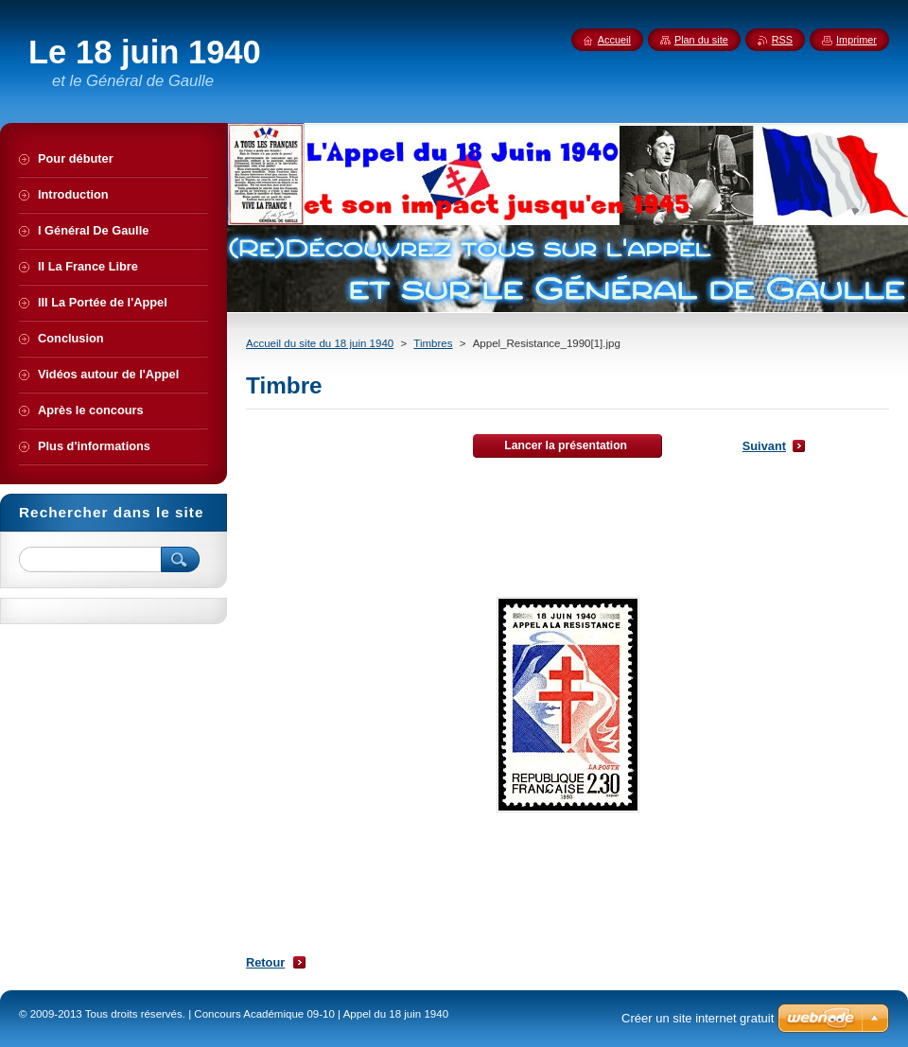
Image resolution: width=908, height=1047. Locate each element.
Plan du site (701, 39)
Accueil (614, 39)
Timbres (432, 343)
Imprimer (856, 39)
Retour (265, 962)
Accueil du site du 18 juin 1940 (319, 343)
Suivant (764, 446)
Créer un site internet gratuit (697, 1018)
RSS (782, 39)
